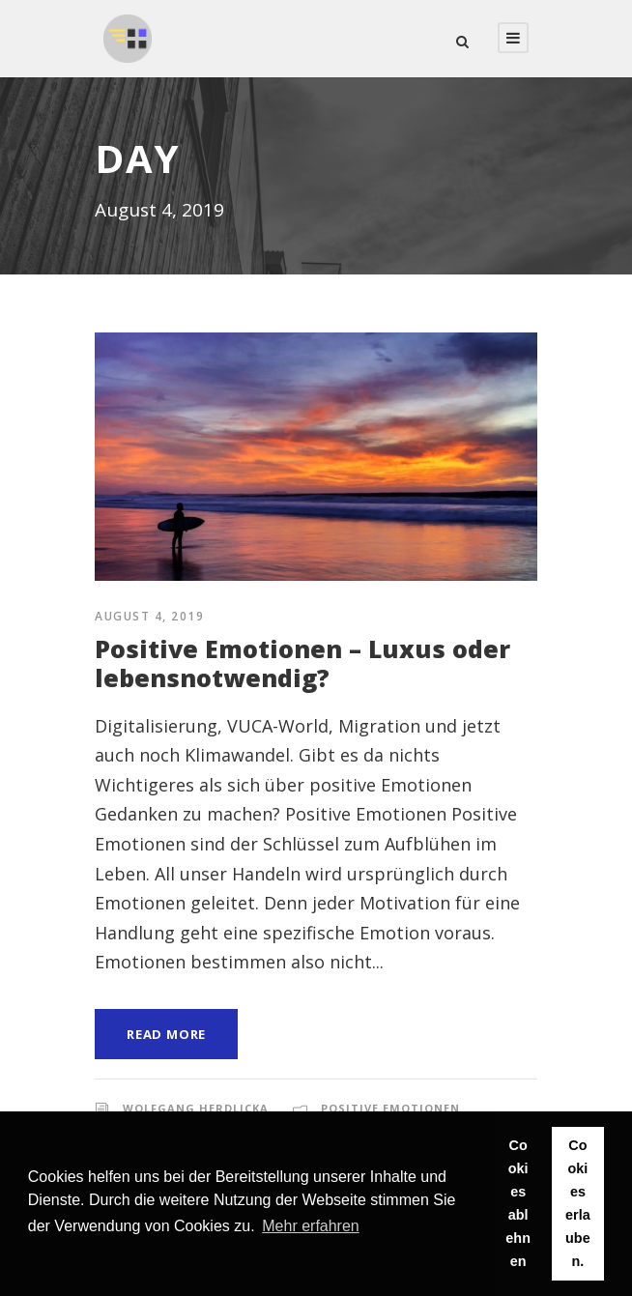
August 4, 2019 (149, 616)
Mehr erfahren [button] (310, 1226)
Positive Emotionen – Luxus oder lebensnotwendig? (302, 663)
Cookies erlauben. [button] (577, 1203)
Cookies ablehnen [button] (518, 1203)
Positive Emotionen (390, 1108)
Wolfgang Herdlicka (196, 1108)
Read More (166, 1034)
